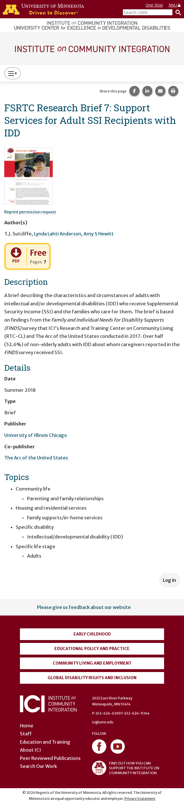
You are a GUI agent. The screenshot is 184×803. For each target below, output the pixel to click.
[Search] (177, 12)
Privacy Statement (140, 798)
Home (26, 726)
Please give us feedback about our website (84, 607)
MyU (175, 5)
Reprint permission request (30, 212)
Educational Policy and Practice (92, 648)
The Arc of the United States (36, 458)
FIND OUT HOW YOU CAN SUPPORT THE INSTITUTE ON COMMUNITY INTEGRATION (125, 768)
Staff (26, 734)
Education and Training (45, 742)
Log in (169, 580)
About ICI (30, 750)
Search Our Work (38, 766)
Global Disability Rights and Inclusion (92, 677)
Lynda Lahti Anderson (57, 234)
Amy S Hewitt (98, 234)
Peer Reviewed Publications (50, 758)
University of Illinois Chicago (35, 435)
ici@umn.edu (102, 722)
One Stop (154, 5)
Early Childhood (92, 634)
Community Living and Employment (92, 663)
